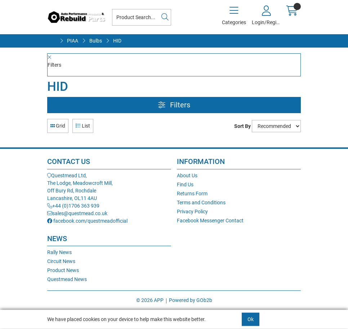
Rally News (59, 252)
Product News (63, 270)
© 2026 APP (150, 300)
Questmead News (67, 279)
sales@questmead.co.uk (77, 213)
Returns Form (192, 193)
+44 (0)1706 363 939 (73, 206)
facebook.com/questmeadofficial (87, 221)
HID (117, 41)
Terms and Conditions (201, 202)
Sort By (242, 126)
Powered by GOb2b (190, 300)
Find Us (185, 184)
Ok (250, 319)
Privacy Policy (192, 211)
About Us (187, 175)
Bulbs (95, 41)
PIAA (72, 41)
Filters (174, 105)
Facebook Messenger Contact (210, 220)
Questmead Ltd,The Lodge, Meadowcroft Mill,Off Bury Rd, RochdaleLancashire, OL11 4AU (80, 187)
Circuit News (61, 261)
